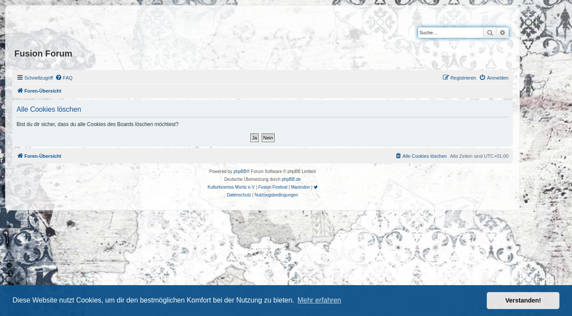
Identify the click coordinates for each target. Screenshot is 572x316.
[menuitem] (64, 78)
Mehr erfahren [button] (319, 300)
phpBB (239, 171)
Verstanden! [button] (523, 300)
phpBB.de (291, 179)
